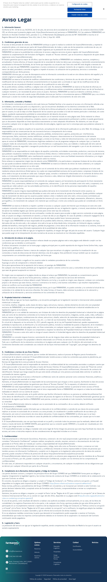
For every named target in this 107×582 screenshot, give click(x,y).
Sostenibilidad (77, 550)
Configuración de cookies (79, 4)
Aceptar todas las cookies (80, 15)
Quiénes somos (37, 544)
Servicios (57, 542)
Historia (36, 552)
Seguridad (47, 579)
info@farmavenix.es (15, 551)
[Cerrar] (103, 9)
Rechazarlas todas (79, 9)
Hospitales (57, 552)
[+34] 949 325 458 (15, 556)
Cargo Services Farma (56, 557)
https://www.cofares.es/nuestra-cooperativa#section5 (70, 483)
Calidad (75, 542)
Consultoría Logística (57, 563)
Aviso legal (72, 579)
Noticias (95, 542)
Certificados (77, 546)
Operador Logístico (57, 547)
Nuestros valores (37, 557)
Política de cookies (36, 579)
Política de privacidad (60, 579)
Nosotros (37, 549)
